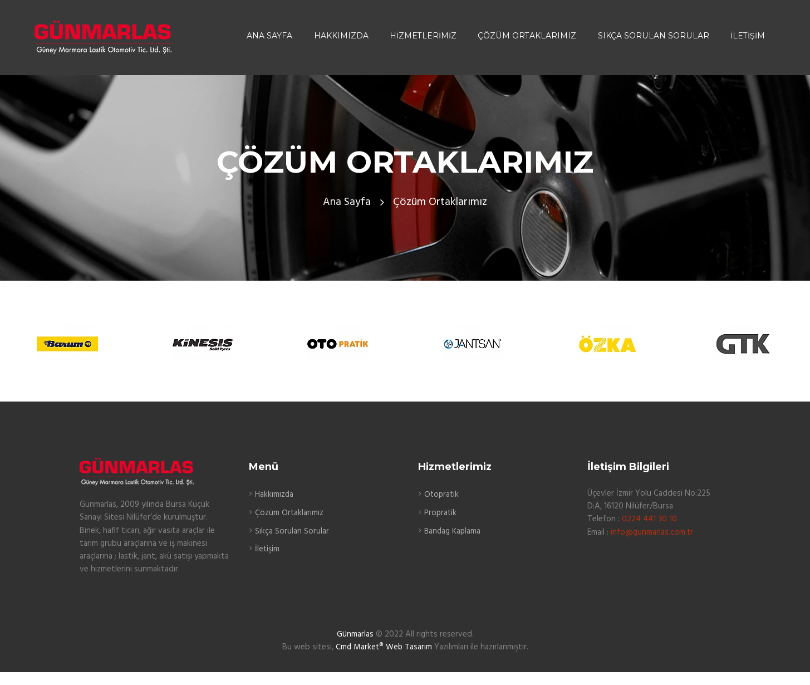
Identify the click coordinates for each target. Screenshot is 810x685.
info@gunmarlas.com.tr (652, 532)
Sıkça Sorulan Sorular (292, 530)
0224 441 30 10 (649, 519)
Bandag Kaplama (453, 530)
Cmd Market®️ (359, 647)
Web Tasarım (409, 647)
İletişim (267, 548)
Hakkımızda (274, 494)
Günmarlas (355, 634)
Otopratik (442, 494)
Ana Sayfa (347, 202)
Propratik (441, 512)
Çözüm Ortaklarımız (289, 512)
